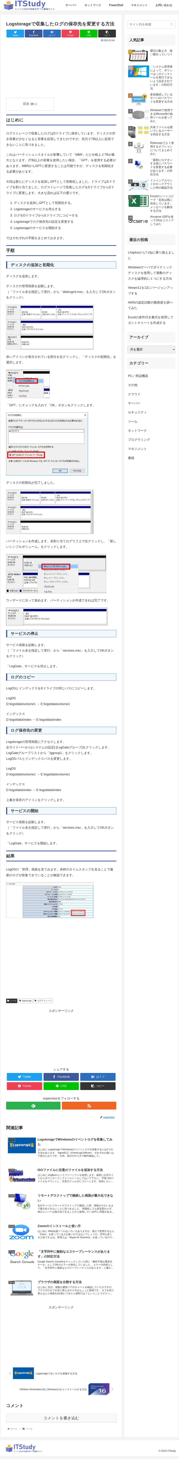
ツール (11, 1001)
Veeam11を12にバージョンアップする (150, 290)
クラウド (134, 394)
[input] (151, 24)
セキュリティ (137, 412)
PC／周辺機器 (138, 376)
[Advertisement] (61, 69)
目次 (26, 104)
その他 (132, 385)
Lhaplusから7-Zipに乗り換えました (151, 255)
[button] (172, 24)
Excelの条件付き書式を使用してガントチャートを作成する (150, 320)
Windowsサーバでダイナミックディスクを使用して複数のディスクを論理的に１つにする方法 (150, 273)
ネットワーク (137, 430)
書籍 (131, 458)
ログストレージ (43, 1001)
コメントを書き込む (61, 1421)
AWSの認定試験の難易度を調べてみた (150, 305)
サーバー (134, 403)
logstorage (25, 1001)
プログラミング (139, 439)
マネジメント (137, 449)
